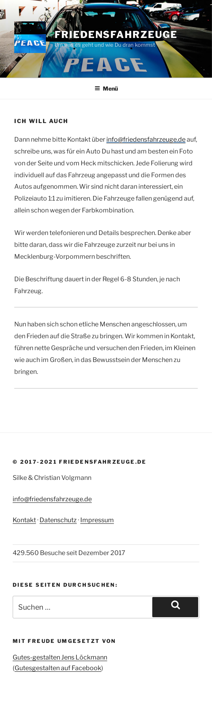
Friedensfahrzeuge (116, 34)
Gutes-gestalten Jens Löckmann (60, 657)
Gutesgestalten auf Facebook (58, 668)
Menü (106, 88)
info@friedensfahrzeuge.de (52, 499)
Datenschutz (58, 520)
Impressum (97, 520)
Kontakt (24, 520)
